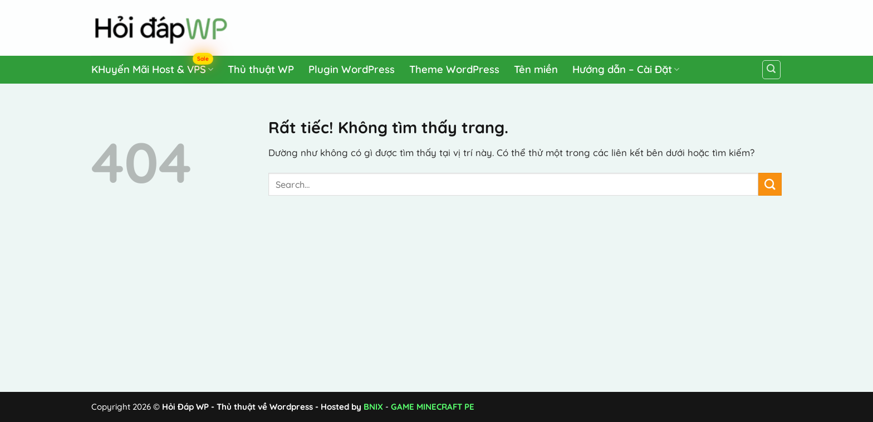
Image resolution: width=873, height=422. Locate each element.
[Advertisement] (570, 26)
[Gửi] (770, 184)
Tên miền (536, 69)
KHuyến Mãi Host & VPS (152, 67)
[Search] (771, 69)
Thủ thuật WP (261, 69)
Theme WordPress (454, 69)
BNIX (373, 406)
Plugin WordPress (351, 69)
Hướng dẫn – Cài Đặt (625, 69)
